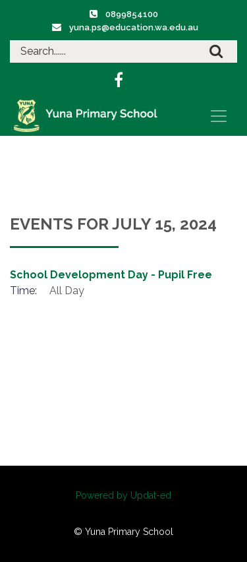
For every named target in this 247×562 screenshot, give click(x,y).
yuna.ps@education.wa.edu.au (133, 27)
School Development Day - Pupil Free (111, 274)
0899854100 (131, 14)
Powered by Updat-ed (123, 495)
